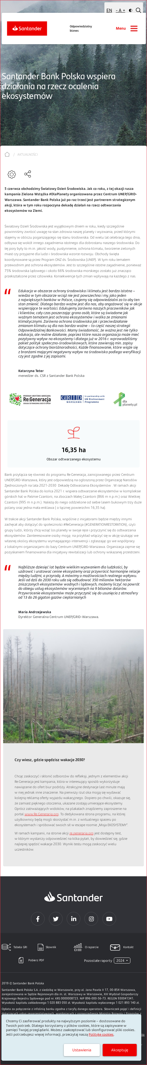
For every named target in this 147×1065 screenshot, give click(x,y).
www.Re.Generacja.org (42, 814)
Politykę (101, 1034)
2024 (120, 960)
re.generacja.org (81, 833)
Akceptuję (119, 1049)
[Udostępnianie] (28, 173)
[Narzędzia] (12, 174)
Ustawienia (81, 1049)
